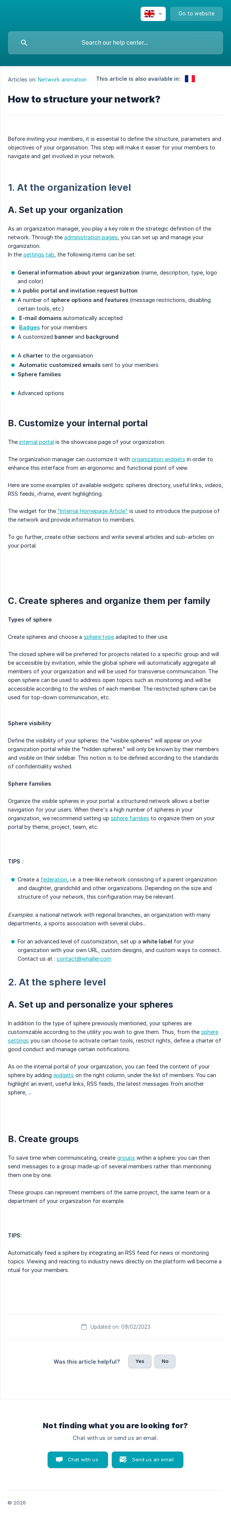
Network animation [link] (62, 79)
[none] (153, 14)
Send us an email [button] (153, 1459)
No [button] (165, 1361)
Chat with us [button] (83, 1459)
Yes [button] (139, 1361)
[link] (190, 78)
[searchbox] (115, 42)
